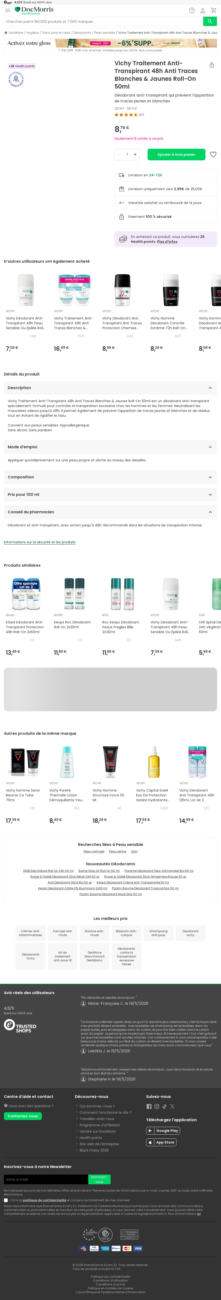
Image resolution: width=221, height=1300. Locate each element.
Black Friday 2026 (94, 1150)
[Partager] (211, 64)
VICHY (119, 108)
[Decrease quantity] (119, 154)
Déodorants (82, 33)
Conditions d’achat (110, 1284)
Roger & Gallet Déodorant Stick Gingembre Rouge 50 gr (145, 877)
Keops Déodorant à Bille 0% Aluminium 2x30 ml (72, 888)
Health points (91, 1137)
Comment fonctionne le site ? (106, 1112)
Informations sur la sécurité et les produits (40, 542)
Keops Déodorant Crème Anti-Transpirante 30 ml (133, 882)
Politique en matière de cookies (110, 1288)
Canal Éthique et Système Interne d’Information (111, 1292)
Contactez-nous (23, 1116)
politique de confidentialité (44, 1200)
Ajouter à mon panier (176, 154)
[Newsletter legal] (7, 1200)
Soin (134, 851)
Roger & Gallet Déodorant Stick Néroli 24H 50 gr (64, 877)
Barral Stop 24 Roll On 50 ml (99, 871)
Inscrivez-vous (99, 1179)
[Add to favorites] (213, 154)
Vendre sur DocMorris (98, 1131)
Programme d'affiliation (100, 1125)
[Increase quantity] (135, 154)
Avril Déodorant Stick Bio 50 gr (70, 882)
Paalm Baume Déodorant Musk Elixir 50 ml (111, 894)
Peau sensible (105, 33)
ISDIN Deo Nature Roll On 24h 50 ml (48, 871)
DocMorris (16, 33)
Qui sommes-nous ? (97, 1106)
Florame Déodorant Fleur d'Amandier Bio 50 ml (159, 871)
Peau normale (94, 851)
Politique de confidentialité (110, 1277)
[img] (166, 115)
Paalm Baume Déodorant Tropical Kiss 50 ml (145, 888)
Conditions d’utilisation (110, 1280)
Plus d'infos (167, 241)
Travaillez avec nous (97, 1118)
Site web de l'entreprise (99, 1144)
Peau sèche (117, 851)
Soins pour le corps (56, 33)
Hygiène (33, 33)
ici (199, 1214)
